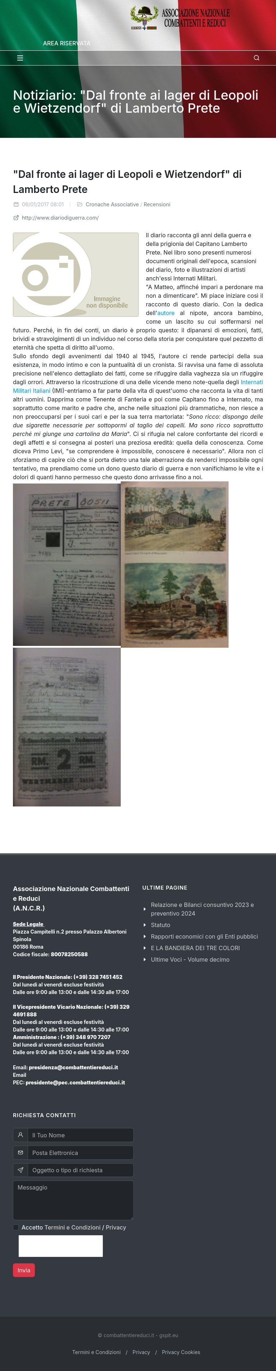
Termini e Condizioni (73, 1227)
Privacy (116, 1227)
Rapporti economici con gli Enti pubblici (204, 936)
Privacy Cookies (181, 1352)
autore (166, 312)
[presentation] (61, 1246)
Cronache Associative (112, 204)
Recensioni (157, 204)
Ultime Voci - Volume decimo (190, 959)
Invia (24, 1270)
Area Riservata (67, 43)
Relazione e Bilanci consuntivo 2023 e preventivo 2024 (202, 909)
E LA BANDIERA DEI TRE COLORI (195, 948)
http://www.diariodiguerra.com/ (56, 218)
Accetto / (74, 1227)
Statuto (160, 925)
